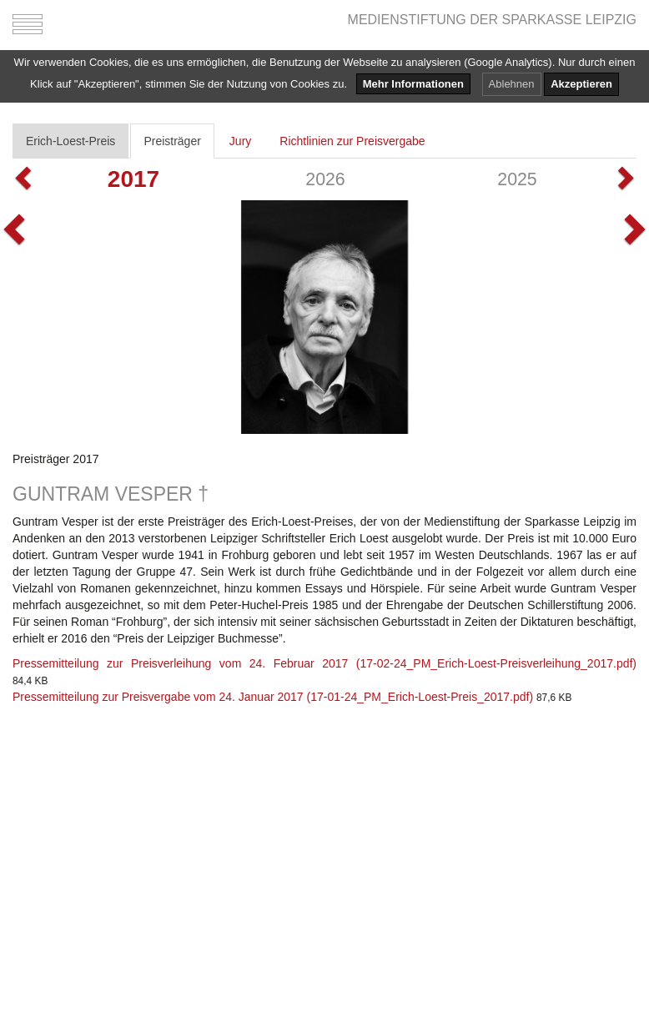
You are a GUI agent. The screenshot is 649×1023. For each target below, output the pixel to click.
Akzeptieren (581, 84)
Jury (240, 141)
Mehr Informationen (413, 84)
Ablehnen (512, 84)
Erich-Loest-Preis (70, 141)
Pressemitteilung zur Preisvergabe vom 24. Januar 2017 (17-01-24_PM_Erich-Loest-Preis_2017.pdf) (273, 696)
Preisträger (171, 141)
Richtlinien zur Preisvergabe (352, 141)
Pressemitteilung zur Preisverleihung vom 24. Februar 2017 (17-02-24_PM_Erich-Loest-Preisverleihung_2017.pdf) (324, 663)
